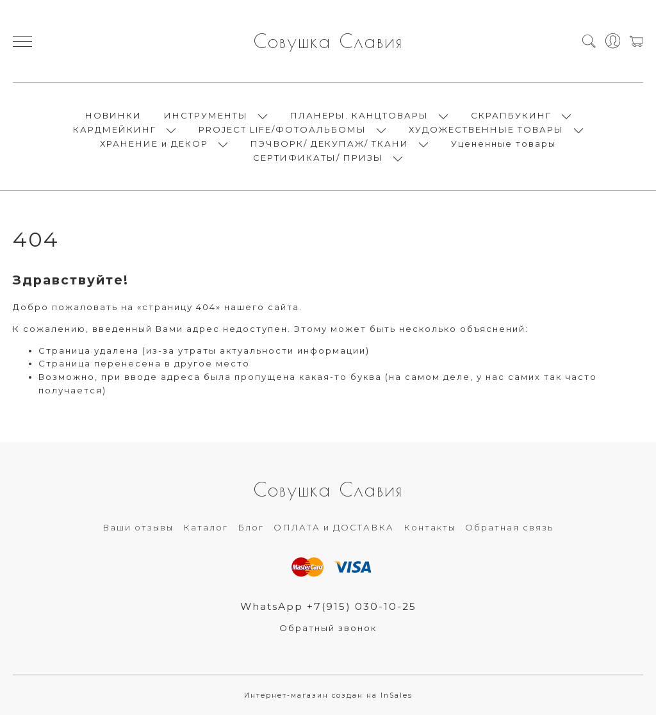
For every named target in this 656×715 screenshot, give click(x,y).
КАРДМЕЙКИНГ (114, 129)
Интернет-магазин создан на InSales (328, 695)
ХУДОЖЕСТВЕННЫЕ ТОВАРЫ (486, 129)
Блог (251, 527)
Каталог (205, 527)
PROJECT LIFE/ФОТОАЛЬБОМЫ (282, 129)
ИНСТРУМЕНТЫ (206, 115)
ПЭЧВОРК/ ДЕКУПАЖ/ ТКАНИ (329, 143)
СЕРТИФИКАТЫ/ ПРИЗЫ (318, 157)
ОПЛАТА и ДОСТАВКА (334, 527)
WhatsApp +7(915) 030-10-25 (328, 606)
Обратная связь (509, 527)
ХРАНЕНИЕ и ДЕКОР (154, 143)
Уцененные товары (503, 143)
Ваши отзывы (138, 527)
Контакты (429, 527)
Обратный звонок (328, 628)
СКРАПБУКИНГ (511, 115)
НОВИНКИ (113, 115)
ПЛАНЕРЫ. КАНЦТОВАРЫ (359, 115)
